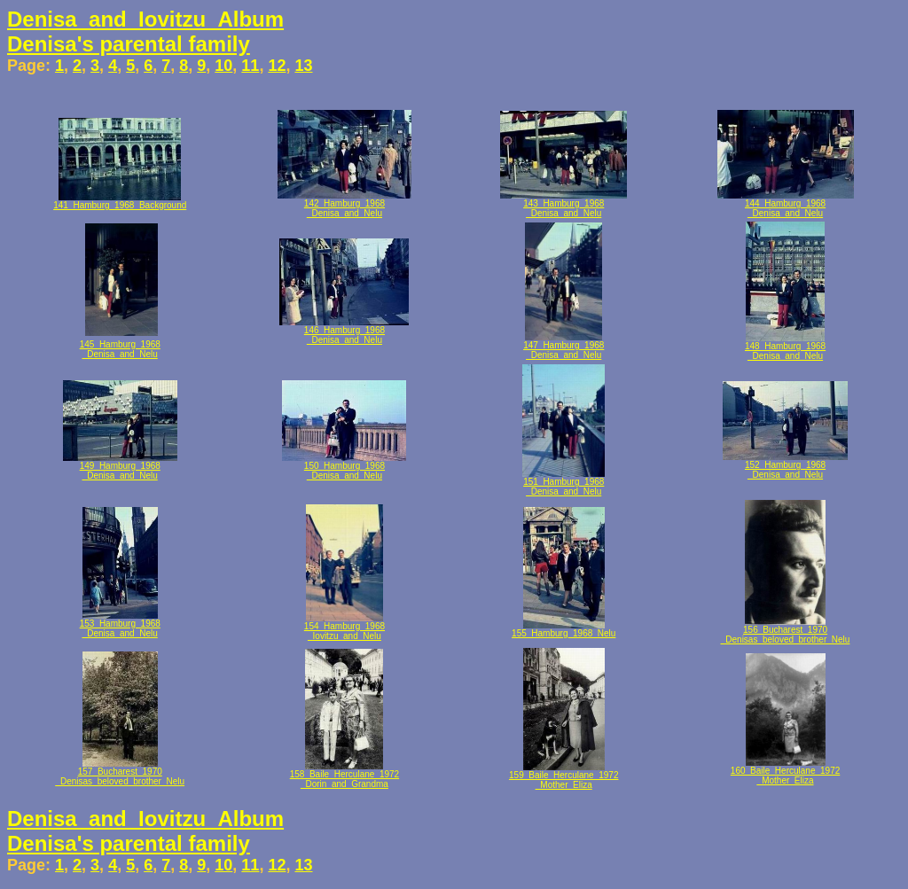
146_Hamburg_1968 (344, 330)
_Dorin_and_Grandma (344, 784)
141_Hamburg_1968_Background (119, 205)
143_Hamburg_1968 (563, 203)
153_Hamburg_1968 (120, 623)
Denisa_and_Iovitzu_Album (145, 19)
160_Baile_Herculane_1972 (785, 771)
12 (277, 65)
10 (223, 65)
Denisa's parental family (128, 44)
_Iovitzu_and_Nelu (344, 636)
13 (303, 65)
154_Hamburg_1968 (344, 626)
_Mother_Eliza (564, 785)
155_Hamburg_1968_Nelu (563, 633)
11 (250, 65)
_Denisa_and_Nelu (344, 213)
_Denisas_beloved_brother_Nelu (785, 639)
